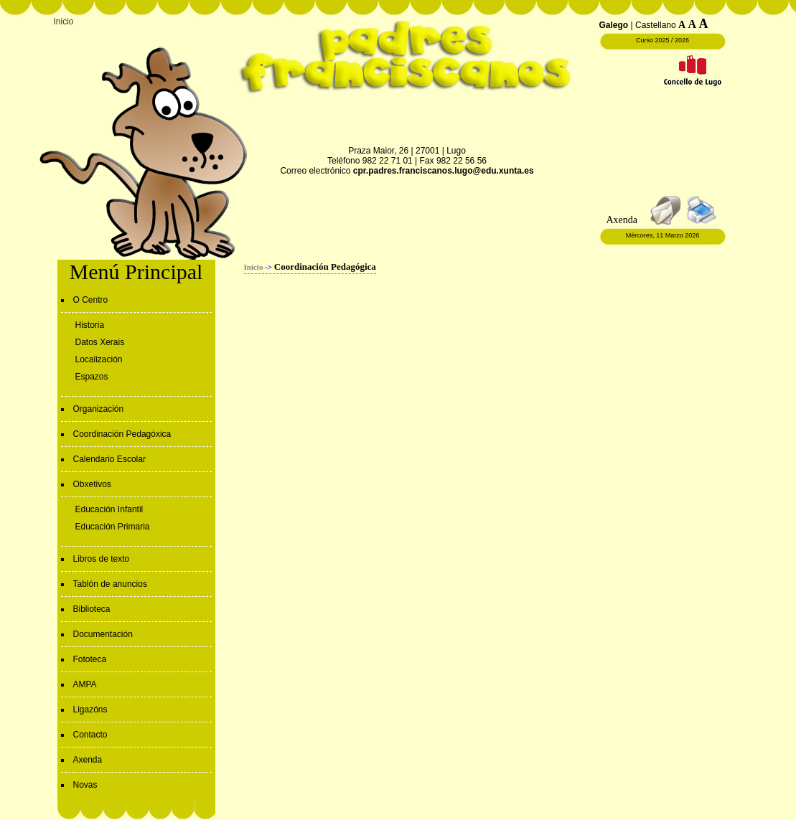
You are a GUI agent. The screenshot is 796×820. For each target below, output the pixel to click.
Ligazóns (90, 709)
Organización (98, 409)
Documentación (103, 634)
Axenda (88, 760)
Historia (90, 325)
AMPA (85, 684)
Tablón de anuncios (110, 584)
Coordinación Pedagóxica (122, 434)
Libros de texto (101, 559)
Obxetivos (92, 484)
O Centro (90, 300)
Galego (614, 25)
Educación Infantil (109, 509)
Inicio (64, 22)
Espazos (91, 377)
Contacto (90, 735)
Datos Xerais (100, 342)
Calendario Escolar (109, 459)
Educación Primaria (112, 527)
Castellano (655, 25)
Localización (99, 359)
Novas (85, 785)
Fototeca (90, 659)
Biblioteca (92, 609)
